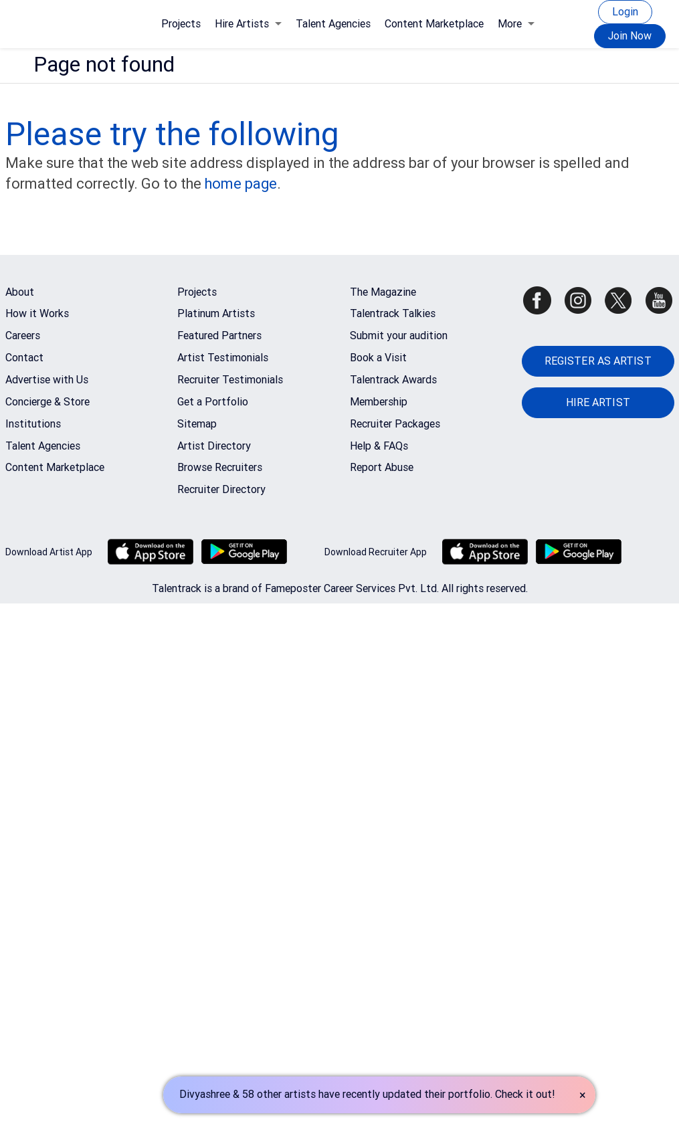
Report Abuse (381, 467)
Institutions (33, 423)
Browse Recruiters (219, 467)
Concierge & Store (47, 401)
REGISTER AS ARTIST (598, 361)
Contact (24, 357)
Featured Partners (219, 335)
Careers (22, 335)
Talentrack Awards (393, 379)
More (516, 23)
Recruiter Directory (221, 489)
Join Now (630, 35)
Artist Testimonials (222, 357)
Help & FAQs (379, 446)
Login (625, 11)
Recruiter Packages (395, 423)
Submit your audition (399, 335)
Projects (181, 23)
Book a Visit (378, 357)
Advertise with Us (46, 379)
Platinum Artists (216, 313)
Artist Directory (214, 446)
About (19, 292)
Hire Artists (248, 23)
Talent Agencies (333, 23)
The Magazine (383, 292)
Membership (378, 401)
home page (241, 183)
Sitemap (197, 423)
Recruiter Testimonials (230, 379)
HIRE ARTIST (598, 402)
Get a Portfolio (212, 401)
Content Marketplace (434, 23)
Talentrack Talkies (392, 313)
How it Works (37, 313)
